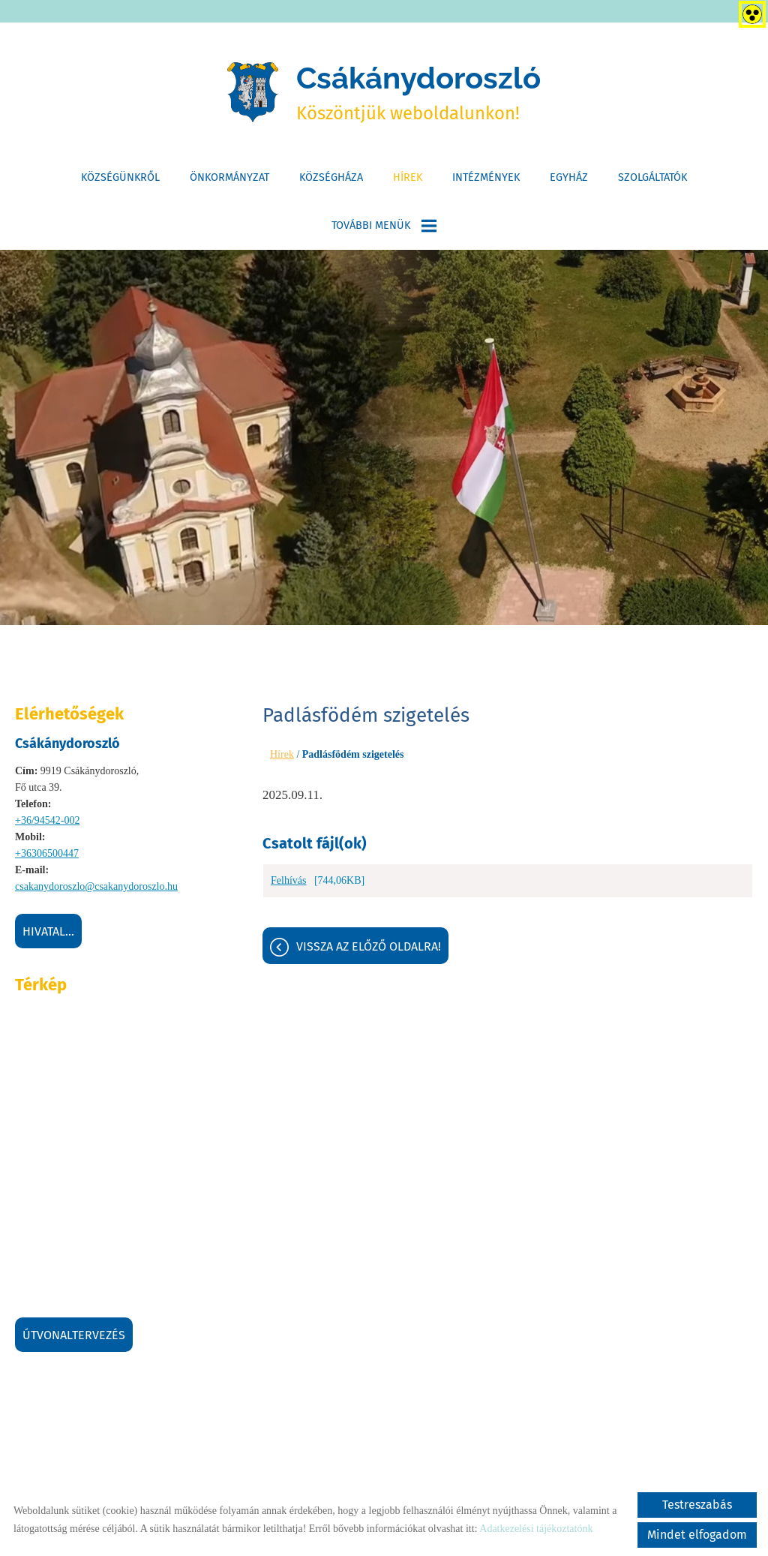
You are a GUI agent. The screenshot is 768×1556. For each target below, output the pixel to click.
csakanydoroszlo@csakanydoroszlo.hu (96, 886)
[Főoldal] (252, 92)
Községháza (331, 177)
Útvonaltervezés (73, 1335)
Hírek (407, 177)
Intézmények (486, 177)
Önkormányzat (229, 177)
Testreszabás (697, 1504)
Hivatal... (48, 931)
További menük (384, 225)
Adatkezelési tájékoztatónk (535, 1528)
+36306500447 (47, 853)
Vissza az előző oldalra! (368, 946)
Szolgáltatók (652, 177)
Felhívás (288, 880)
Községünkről (120, 177)
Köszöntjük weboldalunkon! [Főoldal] (418, 92)
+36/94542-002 (47, 820)
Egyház (569, 177)
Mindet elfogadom (697, 1534)
